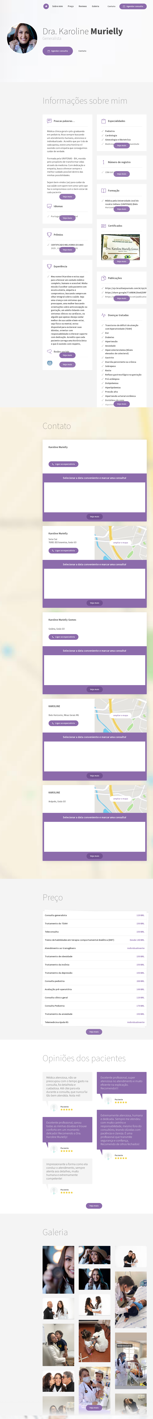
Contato (111, 6)
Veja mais (67, 355)
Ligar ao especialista (63, 464)
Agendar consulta (133, 6)
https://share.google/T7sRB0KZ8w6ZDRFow (127, 292)
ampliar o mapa (120, 542)
